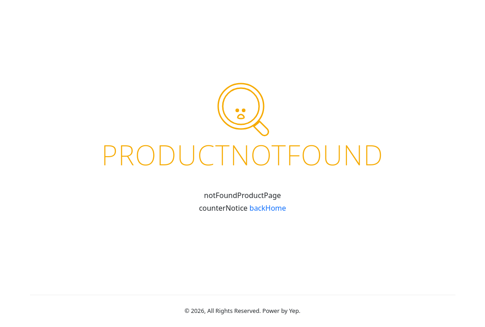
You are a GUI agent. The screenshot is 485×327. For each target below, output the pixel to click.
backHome (268, 208)
